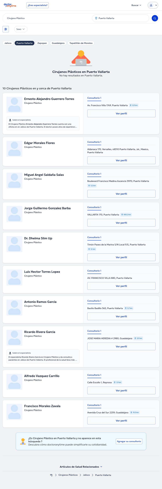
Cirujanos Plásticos (68, 475)
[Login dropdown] (153, 5)
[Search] (155, 18)
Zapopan (42, 43)
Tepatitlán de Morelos (81, 43)
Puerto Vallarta (24, 43)
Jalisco (8, 43)
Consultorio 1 (94, 97)
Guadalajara (58, 43)
